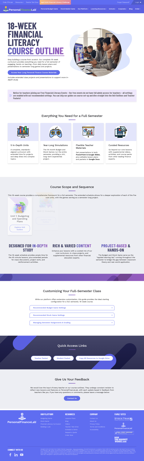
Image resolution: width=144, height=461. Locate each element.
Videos (67, 424)
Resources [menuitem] (19, 2)
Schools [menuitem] (112, 9)
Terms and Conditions (97, 427)
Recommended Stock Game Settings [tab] (49, 315)
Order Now (69, 435)
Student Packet (63, 358)
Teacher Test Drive (72, 427)
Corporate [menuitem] (122, 9)
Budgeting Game (46, 418)
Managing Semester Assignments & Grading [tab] (51, 323)
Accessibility (94, 429)
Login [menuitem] (138, 2)
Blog (66, 421)
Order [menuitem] (137, 9)
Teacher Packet (41, 358)
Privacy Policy (95, 424)
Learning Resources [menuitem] (98, 9)
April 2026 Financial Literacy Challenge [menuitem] (55, 2)
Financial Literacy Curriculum (51, 424)
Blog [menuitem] (130, 9)
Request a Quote (71, 432)
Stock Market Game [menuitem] (68, 9)
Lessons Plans (70, 418)
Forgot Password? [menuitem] (123, 2)
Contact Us (72, 398)
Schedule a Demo (71, 429)
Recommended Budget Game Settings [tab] (49, 308)
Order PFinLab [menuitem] (8, 2)
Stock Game (45, 421)
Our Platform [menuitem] (82, 9)
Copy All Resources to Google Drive (94, 358)
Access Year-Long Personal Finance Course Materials (33, 72)
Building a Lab (45, 427)
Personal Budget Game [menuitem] (49, 9)
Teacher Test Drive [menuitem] (32, 2)
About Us (93, 421)
